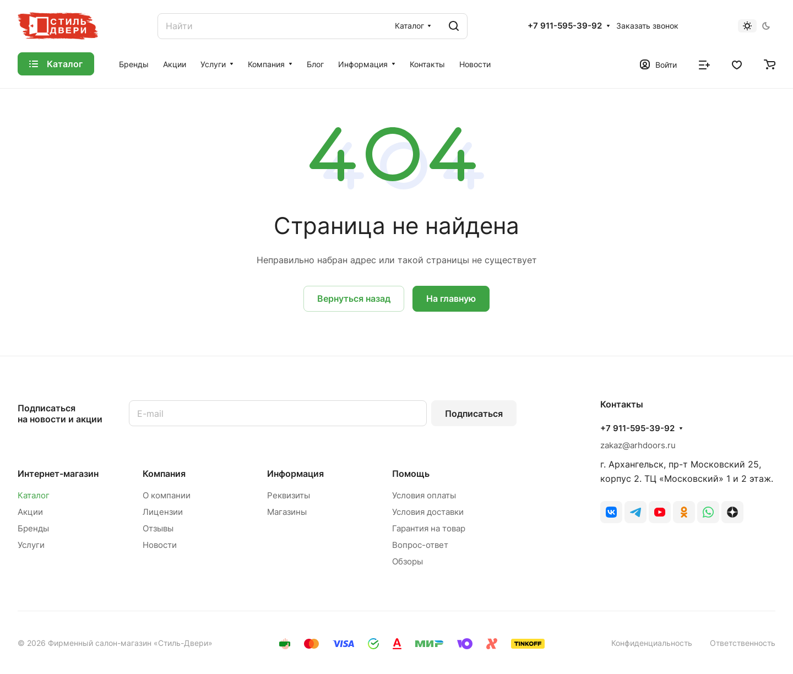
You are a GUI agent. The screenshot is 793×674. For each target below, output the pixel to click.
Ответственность (742, 643)
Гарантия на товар (428, 528)
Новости (160, 545)
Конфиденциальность (651, 643)
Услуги (31, 545)
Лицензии (163, 512)
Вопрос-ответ (420, 545)
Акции (30, 512)
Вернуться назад (353, 298)
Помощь (411, 473)
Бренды (33, 528)
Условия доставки (428, 512)
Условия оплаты (424, 495)
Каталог (34, 495)
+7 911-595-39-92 (565, 26)
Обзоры (407, 561)
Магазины (287, 512)
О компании (167, 495)
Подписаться (474, 413)
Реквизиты (288, 495)
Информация (295, 473)
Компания (164, 473)
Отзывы (158, 528)
